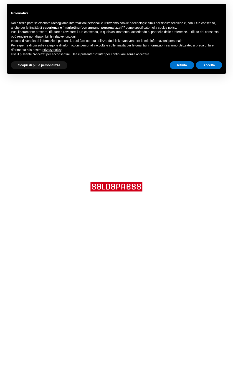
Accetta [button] (209, 65)
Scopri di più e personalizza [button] (39, 65)
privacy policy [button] (52, 50)
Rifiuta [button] (182, 65)
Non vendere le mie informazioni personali (151, 41)
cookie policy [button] (167, 27)
